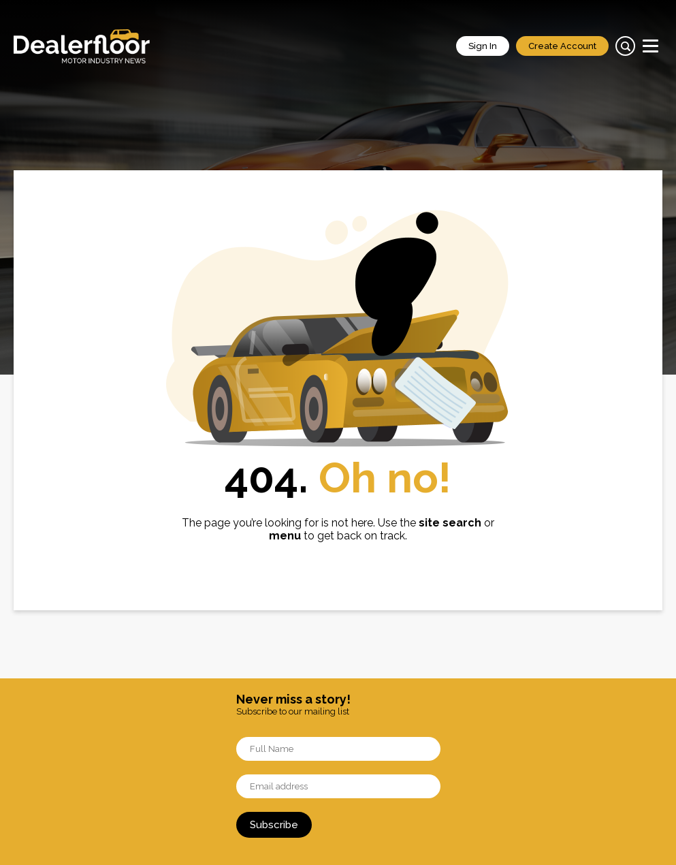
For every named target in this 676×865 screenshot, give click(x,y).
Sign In (482, 46)
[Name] (338, 749)
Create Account (562, 46)
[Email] (338, 786)
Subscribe (274, 825)
